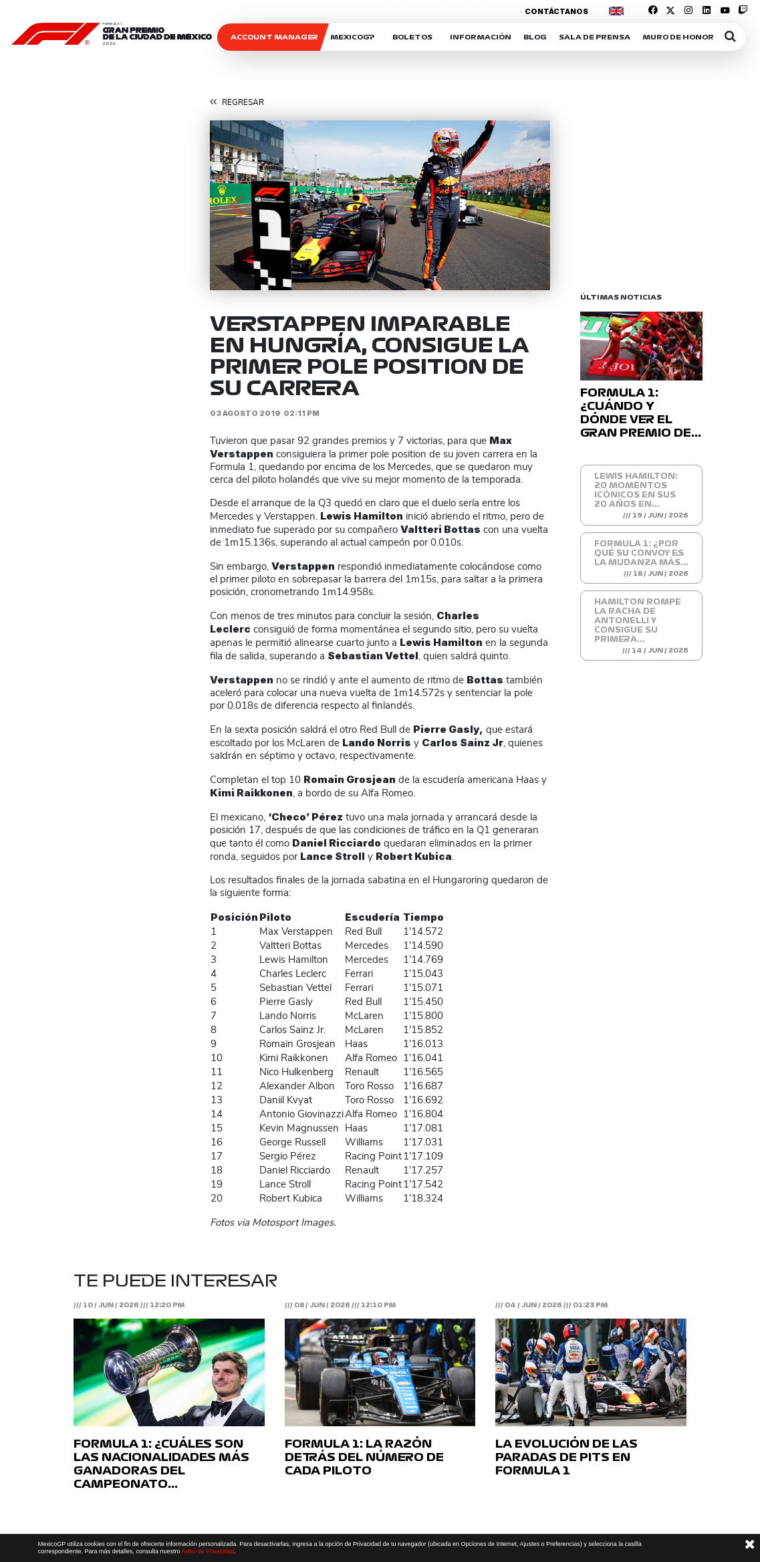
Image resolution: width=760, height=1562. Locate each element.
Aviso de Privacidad (207, 1551)
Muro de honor (678, 37)
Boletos (412, 37)
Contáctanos (556, 11)
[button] (235, 205)
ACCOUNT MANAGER (274, 37)
